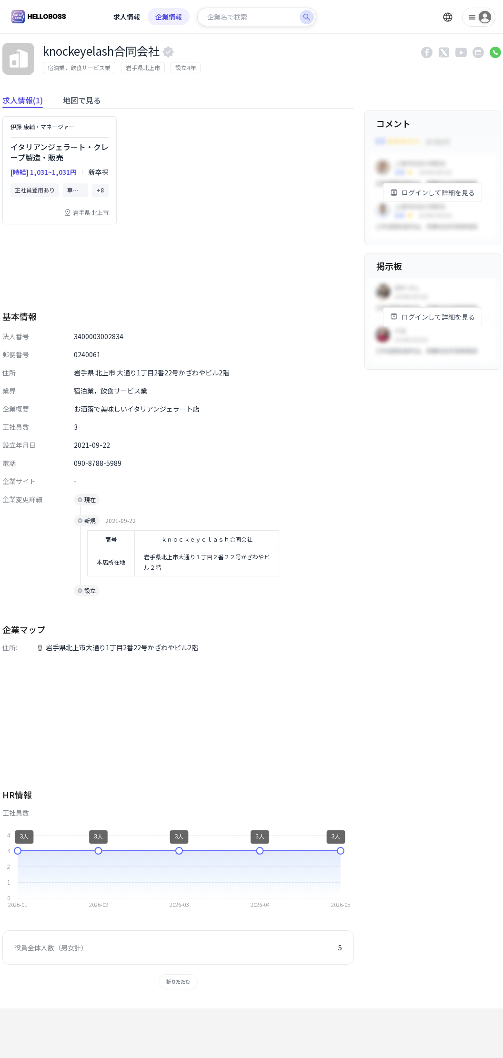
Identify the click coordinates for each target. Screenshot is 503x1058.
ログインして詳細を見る (432, 192)
